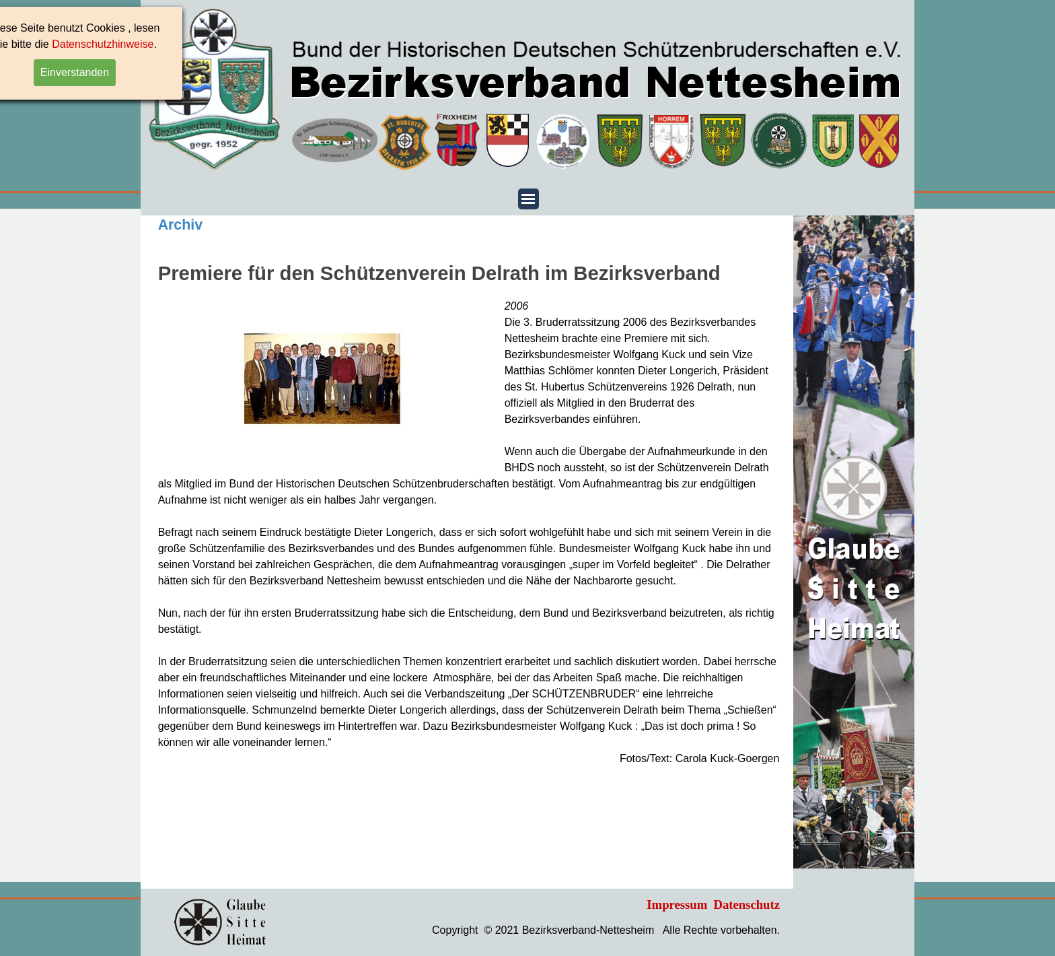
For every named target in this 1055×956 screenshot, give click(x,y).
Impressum (677, 904)
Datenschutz (747, 904)
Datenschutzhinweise (51, 44)
